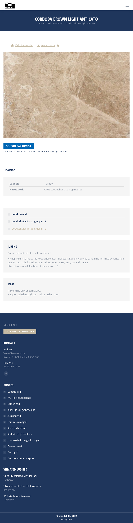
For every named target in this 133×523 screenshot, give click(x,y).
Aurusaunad (14, 416)
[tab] (66, 168)
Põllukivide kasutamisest (17, 496)
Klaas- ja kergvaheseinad (21, 410)
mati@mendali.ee (114, 258)
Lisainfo (9, 170)
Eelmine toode (24, 45)
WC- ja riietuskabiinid (19, 397)
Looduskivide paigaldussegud (23, 440)
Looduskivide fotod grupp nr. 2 (29, 228)
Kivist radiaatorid (16, 428)
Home (41, 23)
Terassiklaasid (15, 446)
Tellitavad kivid (55, 23)
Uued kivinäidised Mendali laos (20, 475)
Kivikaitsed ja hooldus (19, 434)
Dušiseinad (13, 403)
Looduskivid (19, 214)
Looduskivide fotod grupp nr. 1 (29, 221)
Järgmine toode (46, 45)
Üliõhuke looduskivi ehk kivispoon (22, 486)
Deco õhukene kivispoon (21, 458)
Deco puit (12, 452)
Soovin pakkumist (18, 146)
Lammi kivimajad (16, 422)
